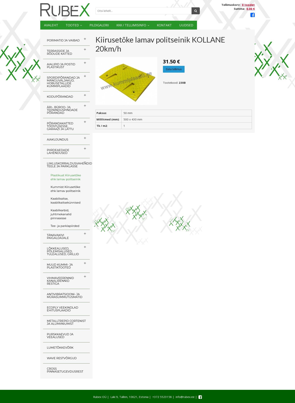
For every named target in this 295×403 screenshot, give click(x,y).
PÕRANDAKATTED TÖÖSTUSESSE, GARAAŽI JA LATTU (60, 126)
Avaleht (55, 25)
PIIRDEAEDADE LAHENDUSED (58, 151)
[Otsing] (196, 10)
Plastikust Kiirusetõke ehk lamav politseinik (66, 177)
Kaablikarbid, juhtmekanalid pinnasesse (61, 214)
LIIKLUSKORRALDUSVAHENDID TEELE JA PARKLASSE (68, 165)
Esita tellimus (174, 69)
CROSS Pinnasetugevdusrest (65, 370)
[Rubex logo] (65, 10)
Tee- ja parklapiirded (65, 226)
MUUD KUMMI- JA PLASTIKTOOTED (60, 266)
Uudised (240, 25)
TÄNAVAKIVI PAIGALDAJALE (58, 236)
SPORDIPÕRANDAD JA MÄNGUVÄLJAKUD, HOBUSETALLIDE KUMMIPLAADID (63, 82)
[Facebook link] (252, 15)
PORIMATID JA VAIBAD (63, 40)
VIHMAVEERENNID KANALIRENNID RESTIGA (60, 280)
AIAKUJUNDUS (57, 139)
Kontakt (210, 25)
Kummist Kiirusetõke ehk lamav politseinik (66, 189)
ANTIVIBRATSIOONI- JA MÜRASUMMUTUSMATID (64, 295)
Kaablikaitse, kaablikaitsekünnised (66, 200)
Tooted (84, 25)
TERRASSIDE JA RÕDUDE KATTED (59, 52)
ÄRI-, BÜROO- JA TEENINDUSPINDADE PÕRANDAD (62, 110)
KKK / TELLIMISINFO (165, 25)
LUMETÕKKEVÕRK (60, 347)
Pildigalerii (121, 25)
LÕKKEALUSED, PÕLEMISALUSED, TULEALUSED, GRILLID (63, 251)
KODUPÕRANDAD (60, 96)
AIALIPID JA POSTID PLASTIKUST (61, 65)
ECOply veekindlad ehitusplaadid (62, 309)
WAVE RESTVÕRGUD (62, 358)
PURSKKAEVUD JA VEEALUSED (60, 335)
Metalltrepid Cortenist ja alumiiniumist (66, 322)
